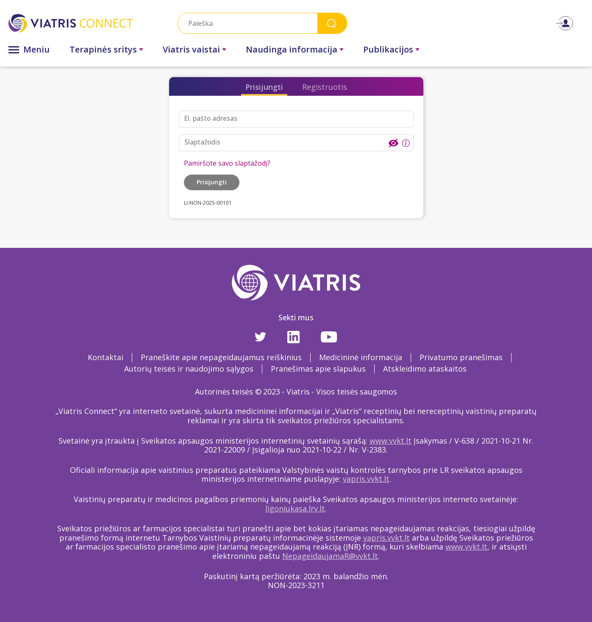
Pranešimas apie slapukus (318, 369)
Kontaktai (105, 357)
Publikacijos (388, 49)
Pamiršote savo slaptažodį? (227, 163)
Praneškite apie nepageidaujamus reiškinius (221, 357)
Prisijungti (264, 87)
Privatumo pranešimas (461, 357)
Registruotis (324, 87)
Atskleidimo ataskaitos (425, 369)
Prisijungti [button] (212, 182)
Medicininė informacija (360, 357)
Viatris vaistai (191, 49)
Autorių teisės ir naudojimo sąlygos (188, 369)
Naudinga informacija (291, 49)
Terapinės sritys (103, 49)
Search (332, 23)
